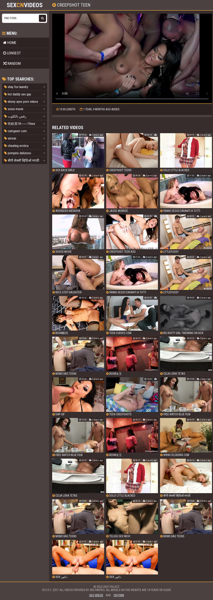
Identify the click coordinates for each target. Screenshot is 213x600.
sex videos (96, 595)
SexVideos (25, 5)
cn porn (119, 595)
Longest (12, 53)
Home (9, 42)
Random (12, 63)
